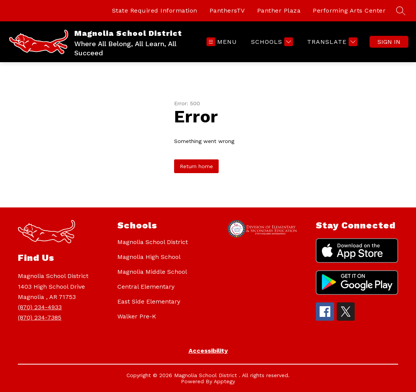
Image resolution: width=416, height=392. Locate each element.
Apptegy (224, 381)
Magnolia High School (149, 256)
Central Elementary (145, 286)
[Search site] (400, 10)
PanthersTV (227, 10)
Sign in (389, 41)
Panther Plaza (279, 10)
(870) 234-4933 (40, 307)
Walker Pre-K (136, 316)
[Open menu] (221, 42)
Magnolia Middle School (152, 271)
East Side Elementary (148, 301)
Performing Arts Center (349, 10)
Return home (196, 166)
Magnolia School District (152, 242)
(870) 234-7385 (39, 317)
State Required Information (154, 10)
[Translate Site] (331, 42)
